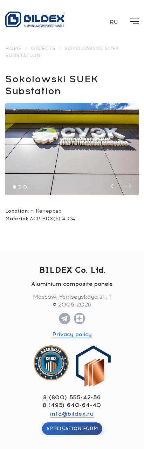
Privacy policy (72, 334)
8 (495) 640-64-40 (72, 405)
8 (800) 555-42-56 (72, 397)
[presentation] (115, 186)
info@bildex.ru (72, 413)
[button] (14, 187)
